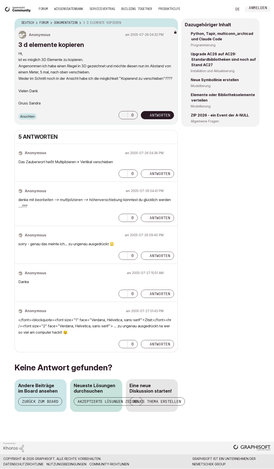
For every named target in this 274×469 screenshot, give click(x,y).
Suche (224, 9)
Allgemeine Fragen (205, 121)
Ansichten (27, 116)
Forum (43, 9)
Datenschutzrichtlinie (23, 464)
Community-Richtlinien (109, 464)
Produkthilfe (169, 9)
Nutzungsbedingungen (66, 464)
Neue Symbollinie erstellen (215, 80)
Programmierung (203, 45)
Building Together (136, 9)
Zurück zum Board (40, 401)
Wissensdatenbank (68, 9)
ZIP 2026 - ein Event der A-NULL (220, 115)
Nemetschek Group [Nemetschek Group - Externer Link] (209, 464)
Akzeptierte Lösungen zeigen (108, 401)
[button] (123, 115)
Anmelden (258, 8)
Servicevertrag (102, 9)
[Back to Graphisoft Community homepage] (18, 9)
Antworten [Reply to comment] (160, 173)
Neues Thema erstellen (157, 401)
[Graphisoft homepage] (252, 448)
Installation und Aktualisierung (213, 71)
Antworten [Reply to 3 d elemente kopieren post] (160, 115)
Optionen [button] (171, 22)
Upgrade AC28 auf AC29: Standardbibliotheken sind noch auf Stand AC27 (223, 59)
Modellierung (200, 86)
